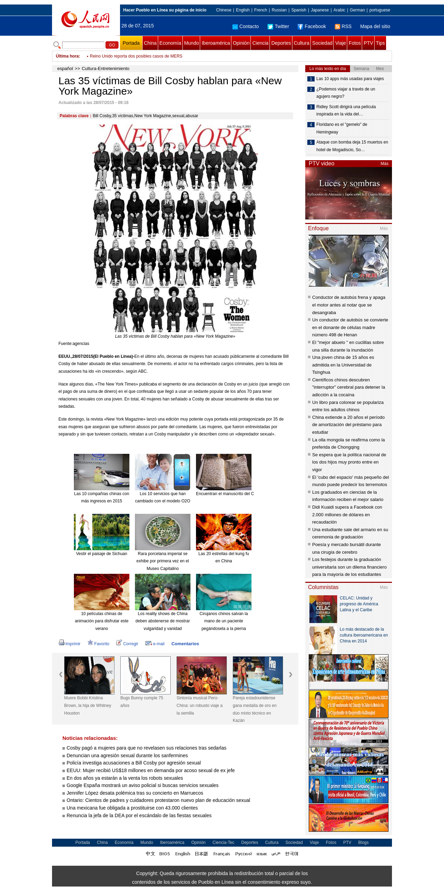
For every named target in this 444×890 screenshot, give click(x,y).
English (242, 10)
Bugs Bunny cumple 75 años (141, 701)
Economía (170, 43)
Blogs (363, 842)
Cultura (301, 43)
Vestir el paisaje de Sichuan (101, 553)
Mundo (191, 43)
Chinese (223, 10)
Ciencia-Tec (223, 842)
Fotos (355, 43)
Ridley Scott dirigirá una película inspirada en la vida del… (346, 110)
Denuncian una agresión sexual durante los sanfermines (127, 755)
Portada (130, 43)
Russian (279, 10)
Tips (380, 43)
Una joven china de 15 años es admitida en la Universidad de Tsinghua (343, 365)
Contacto (245, 26)
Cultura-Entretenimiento (105, 68)
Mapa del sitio (375, 26)
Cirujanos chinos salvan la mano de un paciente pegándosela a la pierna (223, 621)
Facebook (312, 26)
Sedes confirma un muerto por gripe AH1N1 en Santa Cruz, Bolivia (151, 56)
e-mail (155, 643)
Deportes (281, 43)
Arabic (339, 10)
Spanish (298, 10)
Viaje (340, 43)
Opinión (241, 43)
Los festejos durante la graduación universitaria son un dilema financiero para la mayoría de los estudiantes (349, 567)
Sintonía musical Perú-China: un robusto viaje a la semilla (200, 705)
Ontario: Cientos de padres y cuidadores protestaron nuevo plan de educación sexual (158, 800)
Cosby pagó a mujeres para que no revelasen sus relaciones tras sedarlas (147, 748)
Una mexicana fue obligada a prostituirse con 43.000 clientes (132, 808)
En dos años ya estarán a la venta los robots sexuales (125, 778)
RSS (343, 26)
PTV (368, 43)
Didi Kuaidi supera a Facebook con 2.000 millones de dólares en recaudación (347, 514)
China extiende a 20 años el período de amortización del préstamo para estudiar (348, 425)
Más (384, 163)
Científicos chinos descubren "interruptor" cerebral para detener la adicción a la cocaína (348, 387)
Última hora (67, 56)
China (150, 43)
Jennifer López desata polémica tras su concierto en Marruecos (135, 793)
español (65, 68)
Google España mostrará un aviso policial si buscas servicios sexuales (143, 785)
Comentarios (185, 643)
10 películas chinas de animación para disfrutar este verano (102, 621)
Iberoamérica (216, 43)
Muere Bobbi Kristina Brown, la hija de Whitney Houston (87, 705)
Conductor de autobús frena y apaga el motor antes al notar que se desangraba (348, 305)
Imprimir (69, 643)
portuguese (379, 10)
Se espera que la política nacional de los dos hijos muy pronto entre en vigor (349, 462)
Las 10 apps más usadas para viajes (350, 78)
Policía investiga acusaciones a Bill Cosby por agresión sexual (134, 763)
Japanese (320, 10)
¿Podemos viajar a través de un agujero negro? (345, 93)
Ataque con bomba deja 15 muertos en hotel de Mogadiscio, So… (352, 146)
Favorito (98, 643)
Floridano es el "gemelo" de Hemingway (341, 128)
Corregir (127, 643)
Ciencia (260, 43)
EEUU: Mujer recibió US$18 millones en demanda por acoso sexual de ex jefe (151, 770)
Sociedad (322, 43)
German (357, 10)
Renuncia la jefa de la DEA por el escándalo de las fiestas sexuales (139, 815)
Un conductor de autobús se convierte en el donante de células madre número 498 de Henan (350, 327)
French (260, 10)
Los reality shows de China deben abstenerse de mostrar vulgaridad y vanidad (163, 621)
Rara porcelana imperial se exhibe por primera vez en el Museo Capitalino (162, 561)
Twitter (278, 26)
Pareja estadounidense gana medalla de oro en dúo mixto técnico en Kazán (254, 709)
